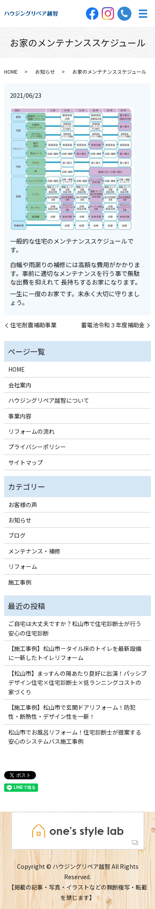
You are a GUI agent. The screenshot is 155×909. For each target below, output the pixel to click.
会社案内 (19, 385)
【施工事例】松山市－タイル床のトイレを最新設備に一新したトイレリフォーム (74, 653)
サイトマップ (25, 462)
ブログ (17, 535)
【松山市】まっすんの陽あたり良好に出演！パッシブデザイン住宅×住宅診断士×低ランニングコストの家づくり (77, 682)
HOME (11, 71)
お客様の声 (22, 504)
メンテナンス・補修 (34, 551)
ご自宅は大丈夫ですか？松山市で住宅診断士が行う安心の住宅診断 (74, 628)
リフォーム (22, 566)
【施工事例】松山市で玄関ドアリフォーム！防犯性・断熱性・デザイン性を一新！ (72, 711)
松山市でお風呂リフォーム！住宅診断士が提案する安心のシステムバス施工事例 (74, 736)
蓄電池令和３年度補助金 (113, 325)
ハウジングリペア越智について (48, 400)
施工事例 (19, 582)
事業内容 (19, 416)
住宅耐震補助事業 (33, 325)
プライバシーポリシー (37, 446)
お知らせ (45, 71)
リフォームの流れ (31, 431)
